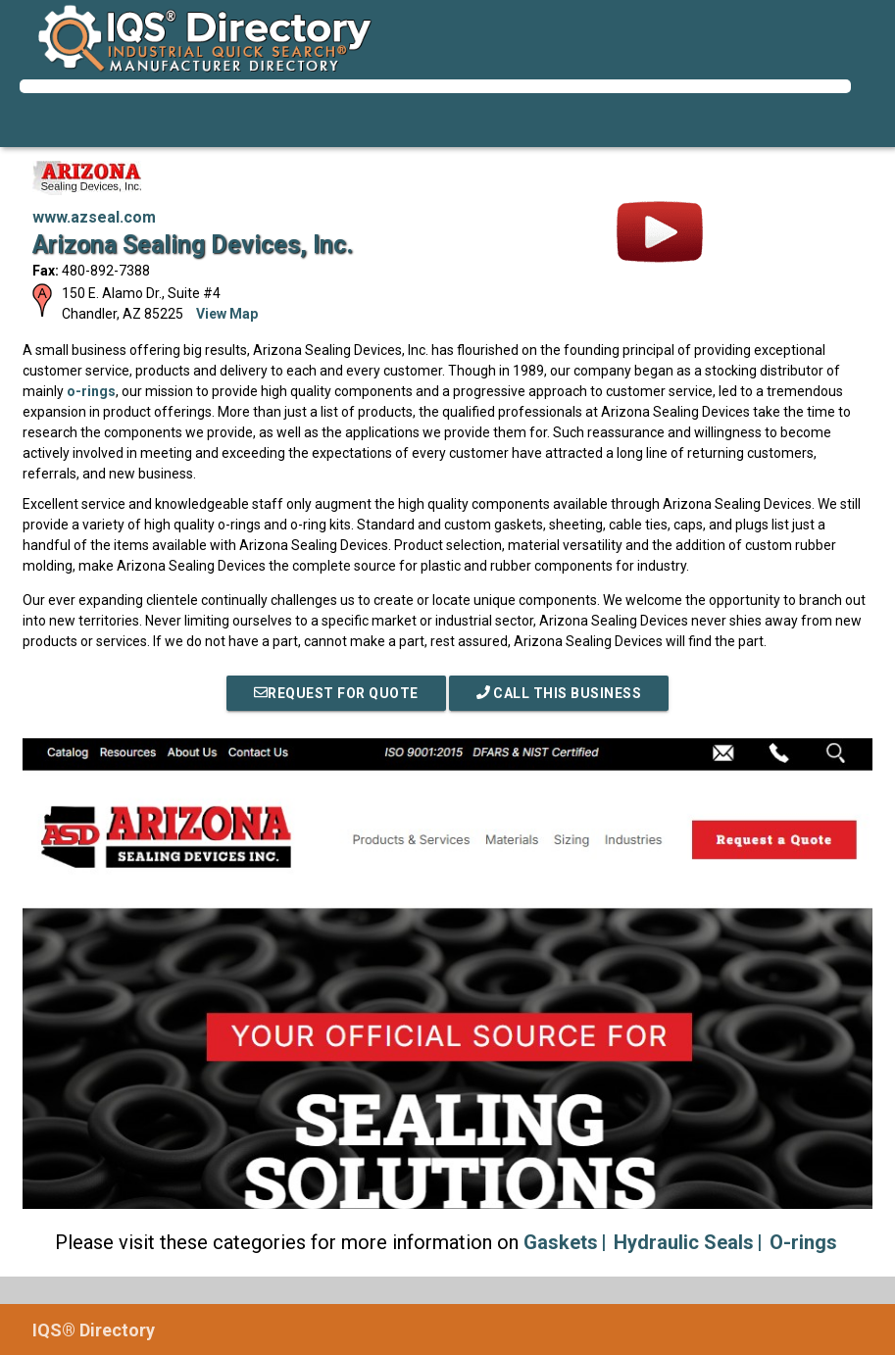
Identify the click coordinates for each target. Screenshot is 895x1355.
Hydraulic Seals (684, 1242)
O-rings (803, 1242)
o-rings (91, 391)
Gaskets (560, 1242)
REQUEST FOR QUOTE (336, 693)
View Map (227, 314)
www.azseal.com (94, 217)
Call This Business (559, 693)
